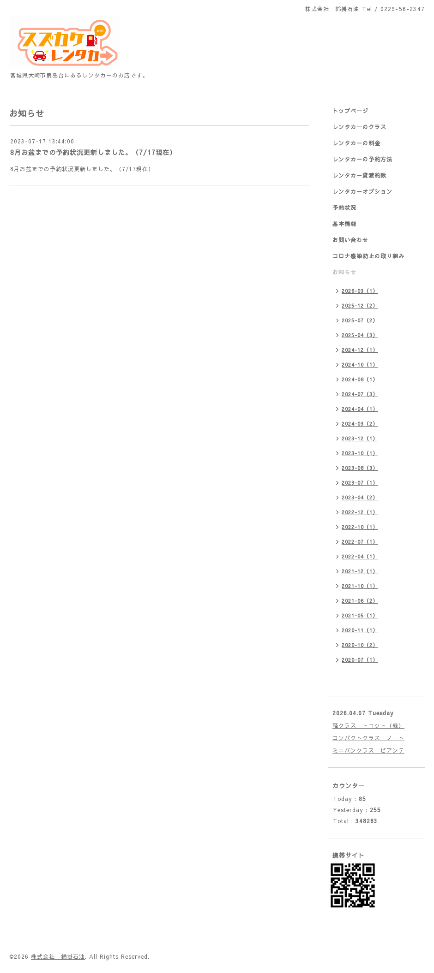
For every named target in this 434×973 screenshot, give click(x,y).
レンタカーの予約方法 (362, 159)
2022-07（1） (360, 541)
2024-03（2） (360, 423)
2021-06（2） (360, 600)
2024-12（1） (360, 349)
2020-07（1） (360, 659)
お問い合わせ (350, 239)
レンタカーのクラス (359, 127)
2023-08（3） (360, 467)
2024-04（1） (360, 408)
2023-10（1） (360, 453)
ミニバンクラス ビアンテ (368, 750)
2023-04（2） (360, 497)
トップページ (350, 110)
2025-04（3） (360, 335)
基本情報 (344, 223)
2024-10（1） (360, 364)
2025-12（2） (360, 305)
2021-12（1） (360, 571)
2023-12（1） (360, 438)
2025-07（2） (360, 320)
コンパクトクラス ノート (368, 738)
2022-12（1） (360, 512)
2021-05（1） (360, 615)
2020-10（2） (360, 644)
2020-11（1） (360, 630)
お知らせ (344, 272)
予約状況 (344, 207)
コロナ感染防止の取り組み (368, 256)
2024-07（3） (360, 394)
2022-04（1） (360, 556)
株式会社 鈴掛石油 (58, 956)
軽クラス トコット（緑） (368, 725)
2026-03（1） (360, 290)
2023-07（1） (360, 482)
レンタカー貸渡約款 (359, 175)
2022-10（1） (360, 526)
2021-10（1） (360, 585)
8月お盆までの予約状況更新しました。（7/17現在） (93, 152)
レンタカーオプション (362, 191)
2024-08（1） (360, 379)
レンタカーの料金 (356, 143)
